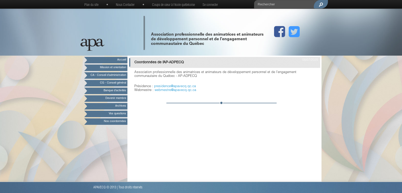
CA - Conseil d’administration (108, 75)
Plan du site (91, 5)
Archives (120, 106)
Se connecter (210, 5)
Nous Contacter (125, 5)
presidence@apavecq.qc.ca (175, 86)
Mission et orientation (113, 67)
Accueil (121, 59)
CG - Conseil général (113, 83)
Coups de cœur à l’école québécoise (173, 5)
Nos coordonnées (115, 121)
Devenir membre (115, 98)
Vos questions (117, 113)
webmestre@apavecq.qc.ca (175, 90)
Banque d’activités (115, 90)
